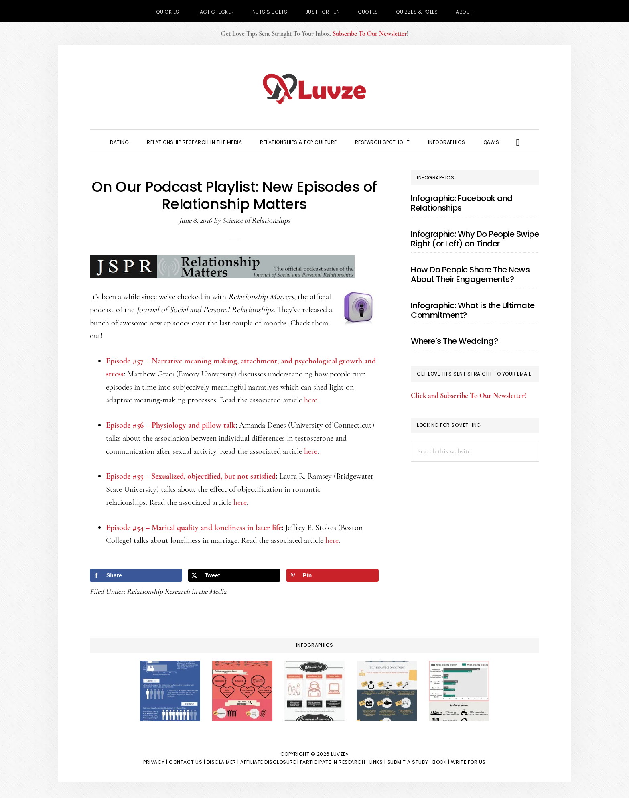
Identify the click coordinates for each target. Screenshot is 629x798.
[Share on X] (234, 575)
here (310, 400)
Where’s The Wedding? (454, 341)
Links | (377, 762)
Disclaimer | (223, 762)
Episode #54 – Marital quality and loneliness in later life (194, 527)
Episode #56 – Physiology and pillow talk (170, 425)
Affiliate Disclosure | (269, 762)
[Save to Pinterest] (332, 575)
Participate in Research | (334, 762)
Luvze (314, 89)
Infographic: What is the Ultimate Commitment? (473, 310)
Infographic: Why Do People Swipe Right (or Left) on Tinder (475, 238)
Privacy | (155, 762)
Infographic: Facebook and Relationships (462, 203)
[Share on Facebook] (136, 575)
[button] (518, 141)
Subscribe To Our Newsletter (370, 34)
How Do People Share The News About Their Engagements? (470, 274)
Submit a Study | (409, 762)
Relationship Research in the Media (177, 591)
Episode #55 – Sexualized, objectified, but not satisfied (191, 476)
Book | (440, 762)
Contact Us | (187, 762)
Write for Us (468, 762)
